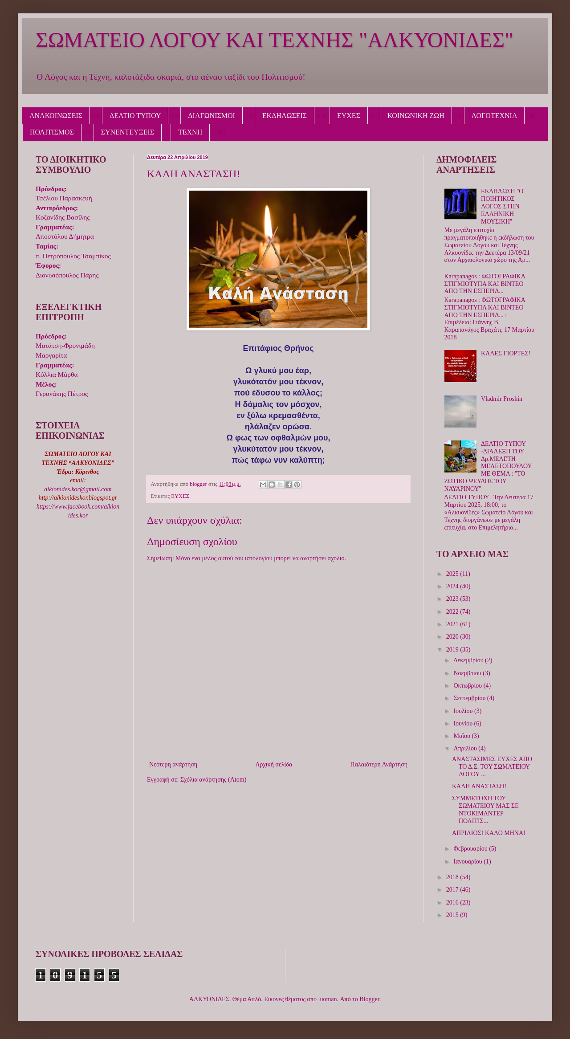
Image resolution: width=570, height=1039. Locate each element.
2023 (453, 598)
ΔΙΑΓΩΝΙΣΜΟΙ (211, 115)
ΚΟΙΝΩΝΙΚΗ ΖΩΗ (415, 115)
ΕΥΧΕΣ (348, 115)
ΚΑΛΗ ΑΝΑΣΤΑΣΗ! (479, 786)
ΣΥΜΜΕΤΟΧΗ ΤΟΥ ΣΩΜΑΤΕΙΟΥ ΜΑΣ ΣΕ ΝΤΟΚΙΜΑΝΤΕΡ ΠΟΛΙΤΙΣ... (485, 809)
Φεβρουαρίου (471, 848)
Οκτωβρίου (468, 685)
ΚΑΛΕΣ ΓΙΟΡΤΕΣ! (505, 353)
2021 (453, 624)
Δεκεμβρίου (469, 660)
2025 (453, 573)
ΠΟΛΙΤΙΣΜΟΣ (52, 132)
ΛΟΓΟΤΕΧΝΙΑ (494, 115)
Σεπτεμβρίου (470, 698)
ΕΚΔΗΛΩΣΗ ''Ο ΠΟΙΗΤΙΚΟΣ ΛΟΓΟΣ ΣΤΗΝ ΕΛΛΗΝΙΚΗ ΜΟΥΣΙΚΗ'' (502, 206)
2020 (453, 636)
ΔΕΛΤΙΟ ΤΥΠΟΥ (135, 115)
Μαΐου (462, 736)
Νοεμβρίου (468, 673)
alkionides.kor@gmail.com (77, 489)
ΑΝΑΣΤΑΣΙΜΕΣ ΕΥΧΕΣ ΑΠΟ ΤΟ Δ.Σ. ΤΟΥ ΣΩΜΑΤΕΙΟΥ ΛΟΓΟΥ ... (492, 767)
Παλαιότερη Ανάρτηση (378, 764)
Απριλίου (465, 748)
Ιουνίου (463, 723)
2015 (453, 915)
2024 (453, 586)
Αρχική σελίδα (273, 764)
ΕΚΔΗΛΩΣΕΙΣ (284, 115)
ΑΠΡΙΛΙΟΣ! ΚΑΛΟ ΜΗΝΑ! (488, 833)
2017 (453, 889)
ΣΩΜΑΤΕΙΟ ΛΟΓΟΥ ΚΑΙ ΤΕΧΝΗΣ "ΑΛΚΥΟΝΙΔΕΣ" (274, 40)
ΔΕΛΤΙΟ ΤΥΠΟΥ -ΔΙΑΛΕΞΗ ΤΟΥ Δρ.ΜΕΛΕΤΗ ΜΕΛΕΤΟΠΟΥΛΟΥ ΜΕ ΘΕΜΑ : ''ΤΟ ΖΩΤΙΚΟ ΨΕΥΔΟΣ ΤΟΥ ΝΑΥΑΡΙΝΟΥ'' (488, 466)
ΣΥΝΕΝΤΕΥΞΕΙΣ (128, 132)
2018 (453, 877)
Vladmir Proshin (501, 398)
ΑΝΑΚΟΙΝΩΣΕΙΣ (55, 115)
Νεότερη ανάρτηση (173, 764)
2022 (453, 611)
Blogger (369, 999)
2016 (453, 902)
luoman (327, 999)
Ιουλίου (463, 711)
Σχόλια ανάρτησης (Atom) (213, 779)
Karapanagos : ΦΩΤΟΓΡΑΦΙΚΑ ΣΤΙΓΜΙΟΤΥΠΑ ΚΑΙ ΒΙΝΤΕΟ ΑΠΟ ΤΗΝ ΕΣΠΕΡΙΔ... (484, 284)
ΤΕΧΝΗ (190, 132)
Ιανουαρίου (468, 861)
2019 (453, 649)
